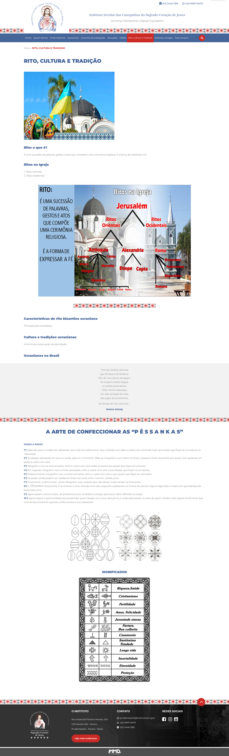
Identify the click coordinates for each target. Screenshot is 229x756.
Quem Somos (41, 37)
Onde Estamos (57, 37)
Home (28, 37)
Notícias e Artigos (164, 37)
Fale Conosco (181, 37)
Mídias (123, 37)
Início (27, 48)
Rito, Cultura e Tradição (140, 37)
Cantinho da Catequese (93, 37)
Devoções (112, 37)
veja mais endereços (86, 738)
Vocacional (73, 37)
